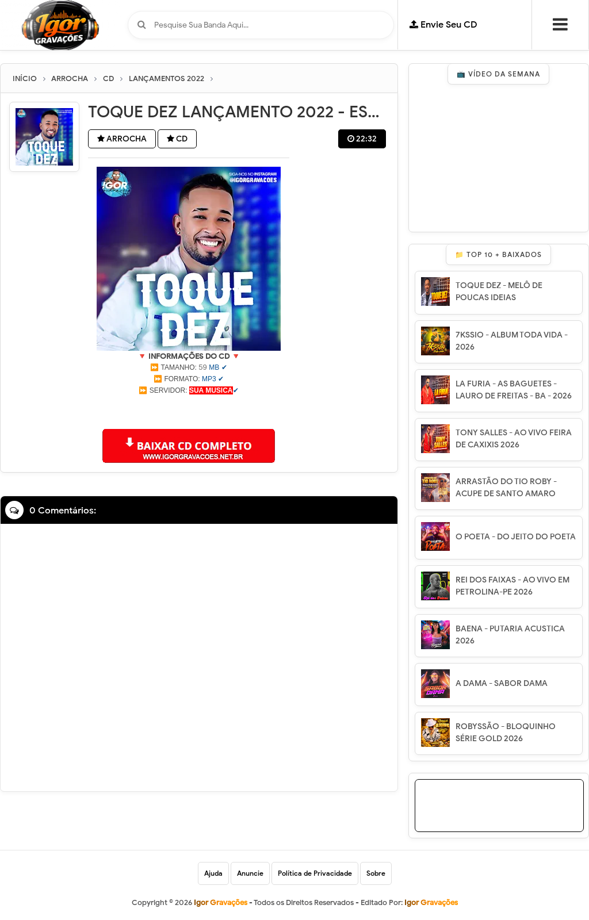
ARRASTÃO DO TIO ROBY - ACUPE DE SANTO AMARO (506, 488)
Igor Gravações (431, 902)
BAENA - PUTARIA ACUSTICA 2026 (510, 635)
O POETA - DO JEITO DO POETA (516, 537)
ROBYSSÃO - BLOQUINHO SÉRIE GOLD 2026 (506, 732)
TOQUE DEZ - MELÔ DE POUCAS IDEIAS (499, 291)
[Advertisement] (189, 410)
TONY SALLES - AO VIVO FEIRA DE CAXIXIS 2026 (514, 439)
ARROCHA (122, 139)
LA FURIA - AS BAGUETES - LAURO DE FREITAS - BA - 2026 (514, 390)
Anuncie (250, 873)
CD (177, 139)
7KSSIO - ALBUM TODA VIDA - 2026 (512, 341)
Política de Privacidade (315, 873)
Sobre (375, 873)
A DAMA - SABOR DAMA (502, 683)
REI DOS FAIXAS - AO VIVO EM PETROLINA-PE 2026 (512, 586)
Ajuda (213, 873)
